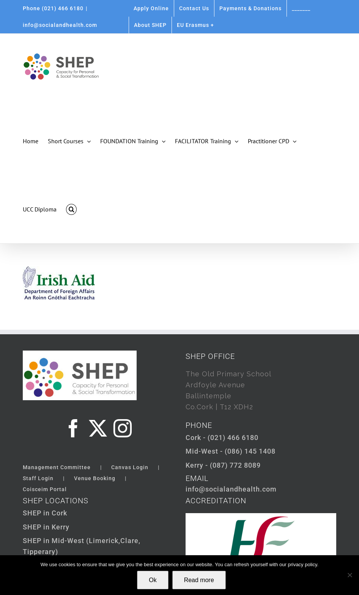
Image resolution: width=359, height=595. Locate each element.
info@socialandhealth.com (60, 25)
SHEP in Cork (45, 513)
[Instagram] (122, 428)
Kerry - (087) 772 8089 (223, 465)
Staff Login (38, 478)
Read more (199, 580)
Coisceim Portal (45, 489)
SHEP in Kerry (46, 527)
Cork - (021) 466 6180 (222, 438)
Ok (152, 580)
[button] (71, 209)
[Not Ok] (349, 575)
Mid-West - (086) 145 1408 (231, 451)
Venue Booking (94, 478)
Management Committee (57, 467)
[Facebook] (73, 428)
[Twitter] (98, 428)
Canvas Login (129, 467)
